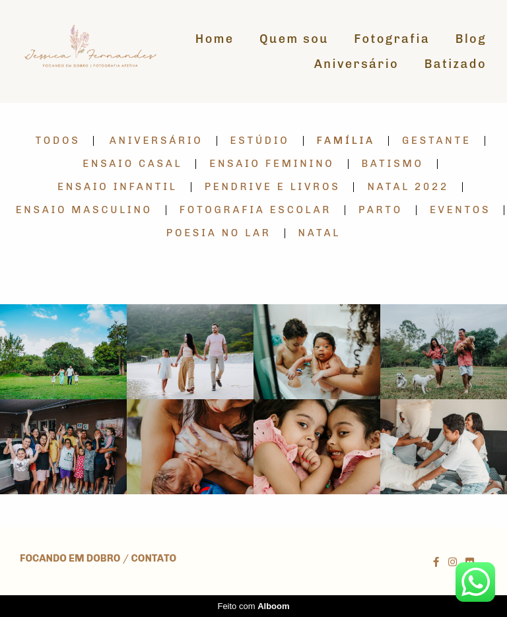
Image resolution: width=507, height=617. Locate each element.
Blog (471, 39)
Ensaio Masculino (84, 210)
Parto (380, 210)
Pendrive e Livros (273, 187)
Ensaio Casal (132, 164)
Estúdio (260, 141)
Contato (154, 559)
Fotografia (392, 39)
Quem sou (294, 39)
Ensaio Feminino (271, 164)
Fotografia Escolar (255, 210)
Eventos (460, 210)
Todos (57, 141)
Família (346, 141)
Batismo (393, 164)
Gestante (436, 141)
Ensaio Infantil (117, 187)
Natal (319, 233)
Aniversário (356, 64)
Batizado (455, 64)
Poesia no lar (218, 233)
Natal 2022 (408, 187)
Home (214, 39)
